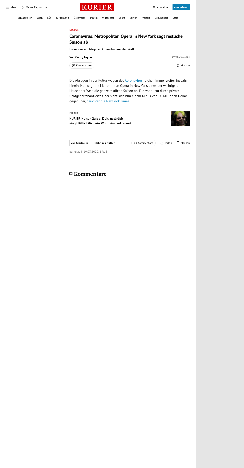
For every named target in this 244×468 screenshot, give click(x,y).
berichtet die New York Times (108, 101)
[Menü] (12, 7)
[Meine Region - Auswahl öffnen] (46, 7)
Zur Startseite (79, 143)
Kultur (133, 17)
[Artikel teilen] (166, 143)
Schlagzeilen (25, 17)
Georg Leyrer (83, 57)
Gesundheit (161, 17)
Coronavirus (134, 80)
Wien (40, 17)
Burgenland (62, 17)
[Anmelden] (161, 7)
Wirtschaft (108, 17)
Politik (94, 17)
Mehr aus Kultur (105, 143)
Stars (175, 17)
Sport (122, 17)
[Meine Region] (32, 7)
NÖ (49, 17)
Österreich (80, 17)
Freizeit (145, 17)
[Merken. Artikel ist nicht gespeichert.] (183, 65)
